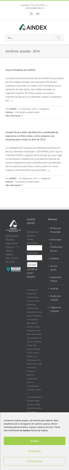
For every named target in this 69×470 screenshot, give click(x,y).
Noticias (9, 112)
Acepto (34, 440)
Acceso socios (53, 267)
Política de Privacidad (55, 230)
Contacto (54, 258)
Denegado (34, 451)
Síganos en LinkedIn (55, 309)
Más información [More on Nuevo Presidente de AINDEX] (13, 115)
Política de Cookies (39, 430)
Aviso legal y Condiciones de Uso (56, 245)
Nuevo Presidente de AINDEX (20, 70)
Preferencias (34, 461)
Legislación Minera (55, 279)
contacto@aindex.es (34, 7)
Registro (31, 276)
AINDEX (12, 108)
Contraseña (32, 253)
